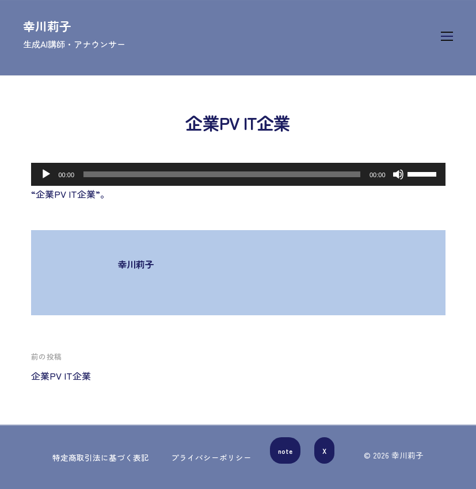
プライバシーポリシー (211, 457)
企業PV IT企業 (61, 376)
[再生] (46, 174)
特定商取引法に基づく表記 (100, 457)
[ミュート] (398, 174)
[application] (238, 174)
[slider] (221, 174)
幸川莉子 (47, 26)
